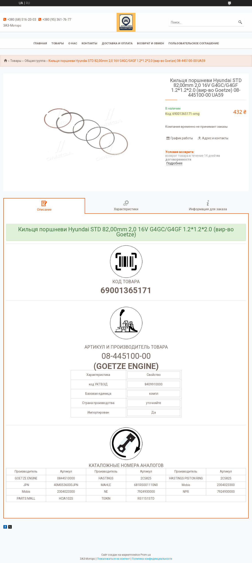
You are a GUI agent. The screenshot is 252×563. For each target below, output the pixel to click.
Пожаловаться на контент (113, 558)
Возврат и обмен (150, 43)
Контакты (89, 43)
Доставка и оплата (117, 43)
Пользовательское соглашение (193, 43)
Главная (40, 43)
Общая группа (35, 61)
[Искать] (240, 22)
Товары (57, 43)
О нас (72, 43)
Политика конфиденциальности (152, 558)
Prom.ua (146, 554)
